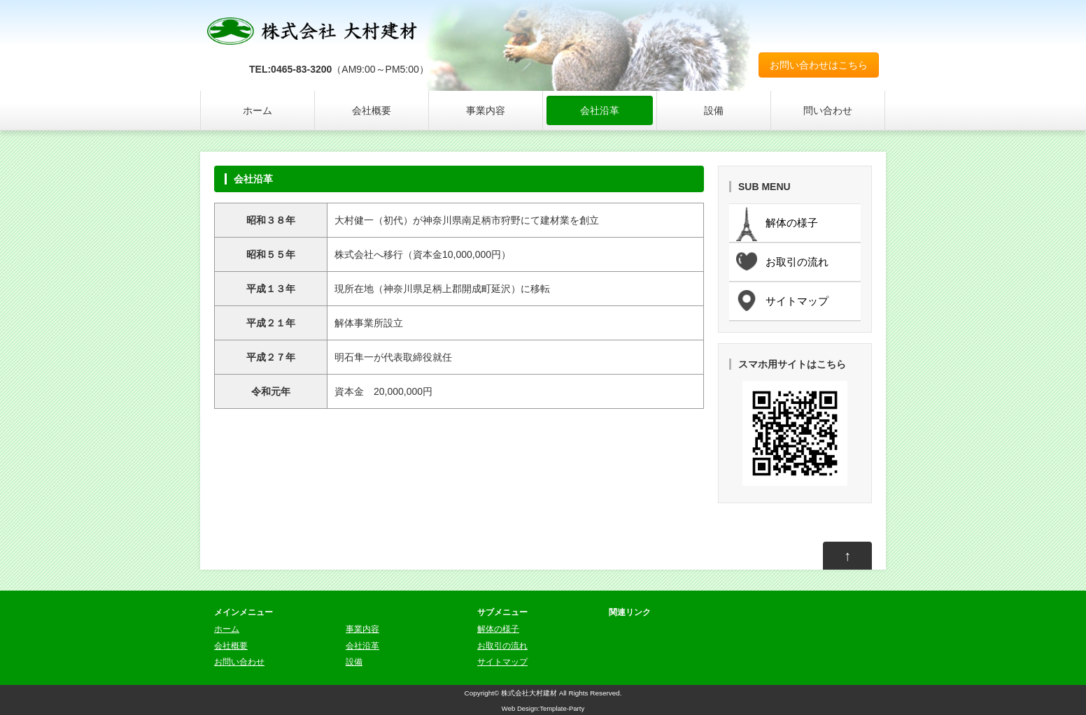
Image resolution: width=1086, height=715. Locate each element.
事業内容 (485, 110)
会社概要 (371, 110)
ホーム (257, 110)
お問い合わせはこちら (819, 65)
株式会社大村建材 (529, 693)
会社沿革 (599, 110)
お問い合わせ (239, 662)
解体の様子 (498, 629)
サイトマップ (502, 662)
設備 (714, 110)
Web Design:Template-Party (543, 708)
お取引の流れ (502, 646)
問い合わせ (827, 110)
